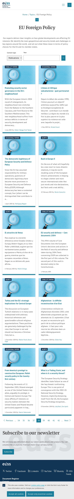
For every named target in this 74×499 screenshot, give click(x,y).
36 (29, 420)
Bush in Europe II (48, 159)
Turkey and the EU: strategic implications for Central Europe (18, 302)
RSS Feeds (69, 472)
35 (24, 420)
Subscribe (8, 451)
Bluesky (60, 471)
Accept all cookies (16, 494)
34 (19, 420)
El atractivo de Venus (14, 232)
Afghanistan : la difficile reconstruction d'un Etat (51, 302)
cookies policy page (38, 485)
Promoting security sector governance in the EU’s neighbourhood (16, 91)
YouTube (48, 471)
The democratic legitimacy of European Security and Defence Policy (18, 162)
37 (34, 420)
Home (24, 14)
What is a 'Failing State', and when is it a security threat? (53, 372)
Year (25, 52)
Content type (11, 53)
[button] (37, 19)
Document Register (11, 478)
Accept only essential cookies (40, 494)
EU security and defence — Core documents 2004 (54, 234)
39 (44, 420)
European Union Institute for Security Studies (6, 5)
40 (49, 420)
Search (69, 5)
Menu (62, 5)
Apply (63, 58)
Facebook (21, 471)
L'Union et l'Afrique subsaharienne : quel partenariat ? (55, 91)
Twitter (9, 471)
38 (39, 420)
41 (54, 420)
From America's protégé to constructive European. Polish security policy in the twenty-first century (17, 374)
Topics (32, 14)
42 (59, 420)
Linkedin (35, 471)
